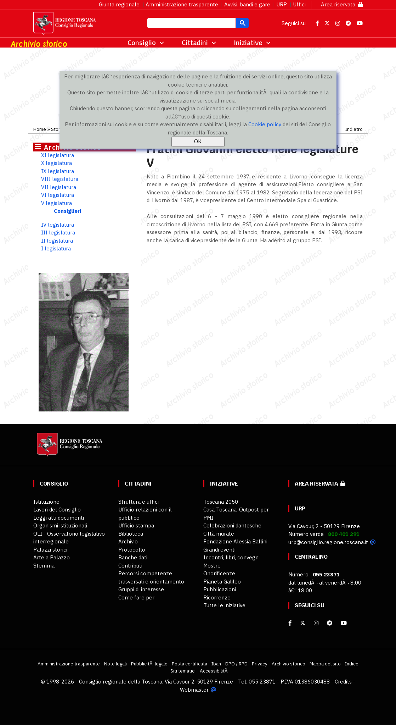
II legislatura (57, 240)
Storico (59, 129)
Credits (343, 681)
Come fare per (136, 597)
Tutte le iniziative (224, 605)
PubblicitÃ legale (149, 663)
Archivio (128, 541)
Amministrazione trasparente (182, 4)
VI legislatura (57, 195)
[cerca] (190, 24)
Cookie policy (264, 124)
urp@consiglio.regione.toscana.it (328, 542)
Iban (216, 663)
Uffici (299, 4)
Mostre (212, 565)
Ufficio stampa (136, 525)
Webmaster (194, 689)
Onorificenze (219, 573)
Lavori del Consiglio (57, 509)
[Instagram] (316, 623)
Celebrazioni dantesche (232, 525)
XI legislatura (57, 155)
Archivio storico (288, 663)
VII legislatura (58, 187)
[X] (302, 623)
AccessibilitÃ (214, 671)
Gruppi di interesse (141, 589)
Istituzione (46, 501)
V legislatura (56, 203)
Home (39, 129)
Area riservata (342, 4)
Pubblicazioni (219, 589)
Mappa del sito (325, 663)
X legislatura (56, 163)
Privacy (259, 663)
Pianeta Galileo (222, 581)
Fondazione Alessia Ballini (235, 541)
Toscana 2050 (220, 501)
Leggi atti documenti (58, 517)
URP (281, 4)
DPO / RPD (236, 663)
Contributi (130, 565)
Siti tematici (183, 671)
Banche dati (132, 557)
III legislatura (58, 232)
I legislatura (56, 248)
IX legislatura (57, 171)
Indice (351, 663)
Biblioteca (130, 533)
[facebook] (290, 623)
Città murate (218, 533)
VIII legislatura (59, 179)
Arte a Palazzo (51, 557)
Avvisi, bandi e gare (247, 4)
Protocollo (131, 549)
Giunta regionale (119, 4)
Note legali (115, 663)
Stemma (44, 565)
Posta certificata (189, 663)
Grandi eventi (219, 549)
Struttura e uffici (138, 501)
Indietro (354, 129)
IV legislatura (57, 224)
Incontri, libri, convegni (231, 557)
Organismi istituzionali (60, 525)
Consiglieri (67, 210)
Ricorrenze (217, 597)
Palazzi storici (50, 549)
